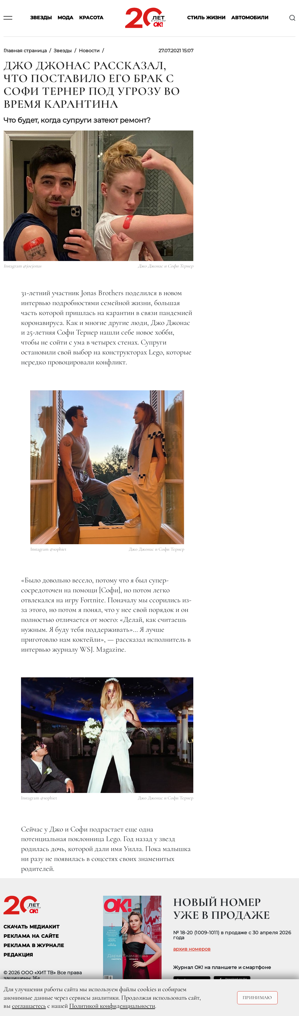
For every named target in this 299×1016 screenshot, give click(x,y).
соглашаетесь (29, 1006)
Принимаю (257, 998)
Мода (65, 17)
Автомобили (249, 17)
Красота (91, 17)
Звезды (41, 17)
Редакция (18, 955)
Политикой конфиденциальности (112, 1006)
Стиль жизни (206, 17)
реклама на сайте (31, 936)
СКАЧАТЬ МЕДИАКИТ (31, 927)
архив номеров (192, 949)
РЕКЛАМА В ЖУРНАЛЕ (34, 945)
